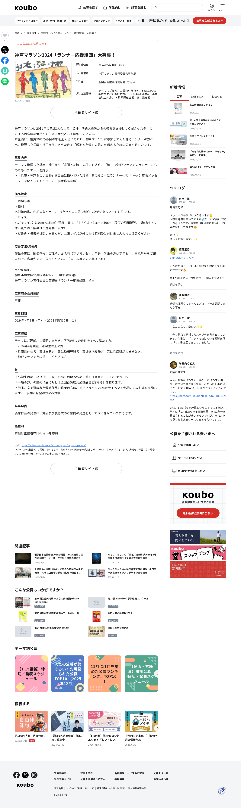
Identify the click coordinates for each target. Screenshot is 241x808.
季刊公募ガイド (62, 779)
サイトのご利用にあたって (80, 788)
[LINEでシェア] (5, 81)
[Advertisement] (86, 508)
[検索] (177, 7)
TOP (17, 33)
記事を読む (198, 96)
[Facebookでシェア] (5, 60)
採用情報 (119, 779)
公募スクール (161, 773)
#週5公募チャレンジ (182, 258)
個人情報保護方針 (137, 788)
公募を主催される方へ (92, 779)
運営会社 (58, 788)
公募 (179, 96)
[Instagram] (34, 775)
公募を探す (30, 33)
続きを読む (176, 284)
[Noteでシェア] (5, 71)
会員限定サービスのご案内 (129, 773)
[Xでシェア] (5, 50)
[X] (25, 775)
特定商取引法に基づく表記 (111, 788)
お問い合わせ (161, 779)
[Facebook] (16, 775)
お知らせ (216, 96)
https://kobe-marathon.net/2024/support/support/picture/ (54, 445)
